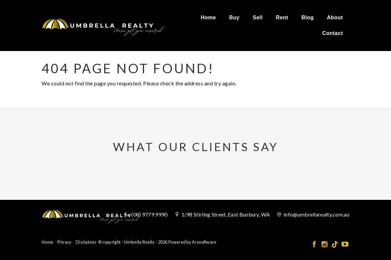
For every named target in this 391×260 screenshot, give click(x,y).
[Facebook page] (315, 244)
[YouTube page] (345, 244)
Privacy (64, 242)
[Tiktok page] (335, 244)
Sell (258, 17)
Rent (282, 17)
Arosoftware (204, 242)
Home (208, 17)
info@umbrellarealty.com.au (316, 214)
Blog (307, 17)
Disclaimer (86, 242)
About (335, 17)
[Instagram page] (325, 244)
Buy (234, 17)
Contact (332, 33)
